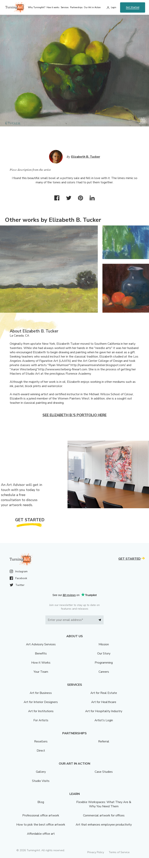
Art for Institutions (41, 711)
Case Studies (104, 772)
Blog (40, 802)
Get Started (132, 7)
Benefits (41, 653)
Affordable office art (41, 834)
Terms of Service (119, 852)
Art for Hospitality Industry (103, 711)
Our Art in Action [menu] (92, 7)
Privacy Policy (95, 852)
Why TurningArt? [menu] (36, 7)
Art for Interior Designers (41, 702)
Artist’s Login (103, 720)
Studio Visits (40, 781)
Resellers (41, 741)
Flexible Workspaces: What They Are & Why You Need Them (103, 804)
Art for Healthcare (103, 702)
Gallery (41, 772)
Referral (103, 741)
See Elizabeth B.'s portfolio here (74, 415)
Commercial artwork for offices (104, 815)
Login (113, 7)
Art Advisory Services (41, 644)
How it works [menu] (53, 7)
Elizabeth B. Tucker (85, 157)
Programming (104, 662)
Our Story (103, 653)
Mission (104, 644)
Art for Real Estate (103, 693)
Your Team (41, 672)
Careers (104, 672)
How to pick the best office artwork (40, 824)
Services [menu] (64, 7)
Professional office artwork (40, 815)
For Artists (40, 720)
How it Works (40, 662)
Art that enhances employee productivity (104, 824)
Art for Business (41, 693)
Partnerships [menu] (76, 7)
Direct (41, 750)
